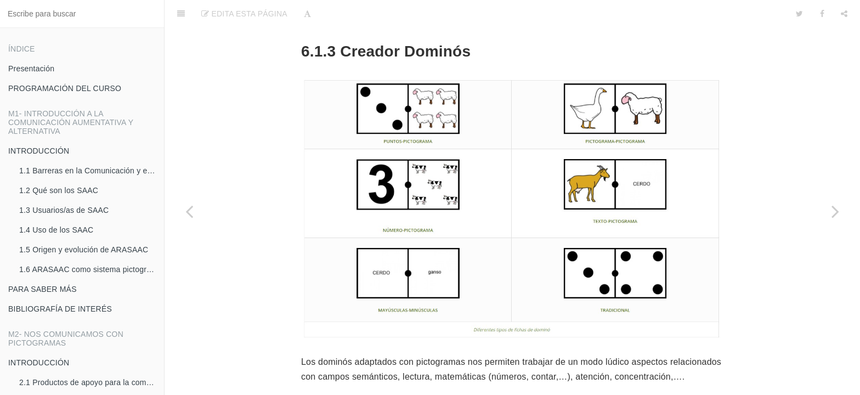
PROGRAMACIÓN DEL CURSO (64, 88)
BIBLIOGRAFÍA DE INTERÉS (60, 308)
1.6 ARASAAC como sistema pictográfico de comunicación (91, 269)
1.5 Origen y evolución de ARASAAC (83, 249)
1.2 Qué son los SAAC (58, 190)
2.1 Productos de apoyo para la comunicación (91, 382)
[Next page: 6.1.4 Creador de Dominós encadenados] (835, 211)
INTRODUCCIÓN (38, 150)
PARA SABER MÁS (42, 289)
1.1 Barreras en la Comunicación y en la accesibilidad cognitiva (91, 170)
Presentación (31, 68)
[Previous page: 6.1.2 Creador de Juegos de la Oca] (189, 211)
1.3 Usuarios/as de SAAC (64, 210)
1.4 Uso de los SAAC (56, 229)
